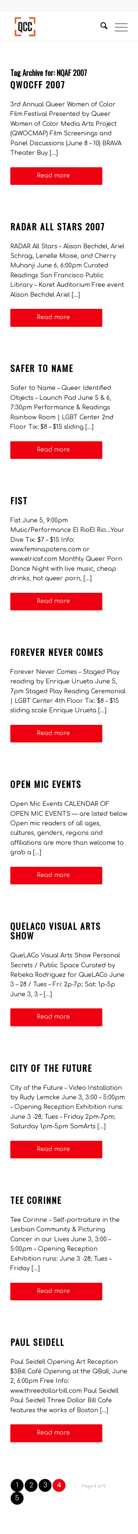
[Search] (100, 26)
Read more (56, 175)
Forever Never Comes (56, 651)
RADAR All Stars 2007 (57, 226)
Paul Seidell (37, 1341)
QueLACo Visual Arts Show (55, 930)
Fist (19, 500)
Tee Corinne (35, 1199)
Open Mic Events (45, 783)
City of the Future (51, 1067)
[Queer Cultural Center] (57, 26)
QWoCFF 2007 (37, 84)
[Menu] (117, 26)
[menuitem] (100, 26)
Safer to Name (41, 368)
